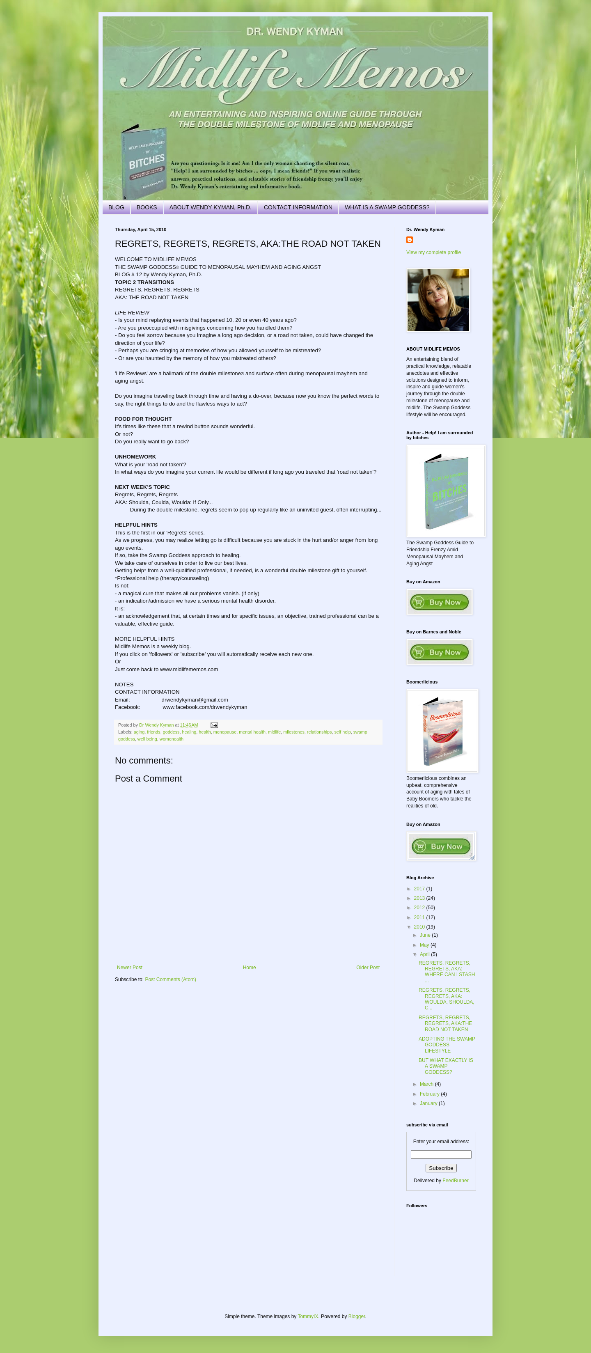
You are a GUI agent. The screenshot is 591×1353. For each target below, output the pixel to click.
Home (249, 967)
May (425, 945)
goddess (171, 731)
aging (139, 731)
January (429, 1103)
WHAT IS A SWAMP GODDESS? (387, 207)
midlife (274, 731)
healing (189, 731)
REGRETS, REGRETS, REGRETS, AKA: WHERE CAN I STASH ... (447, 972)
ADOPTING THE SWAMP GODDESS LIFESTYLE (447, 1045)
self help (342, 731)
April (425, 954)
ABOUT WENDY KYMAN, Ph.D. (211, 207)
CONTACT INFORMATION (298, 207)
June (426, 935)
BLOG (116, 207)
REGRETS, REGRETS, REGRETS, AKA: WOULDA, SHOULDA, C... (446, 999)
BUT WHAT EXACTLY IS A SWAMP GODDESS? (446, 1066)
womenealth (171, 738)
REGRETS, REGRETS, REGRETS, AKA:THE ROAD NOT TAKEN (445, 1023)
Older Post (368, 967)
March (427, 1084)
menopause (224, 731)
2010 (420, 927)
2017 (420, 889)
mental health (252, 731)
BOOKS (147, 207)
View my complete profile (433, 252)
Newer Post (129, 967)
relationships (319, 731)
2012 (420, 907)
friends (153, 731)
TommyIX (308, 1316)
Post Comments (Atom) (170, 979)
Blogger (356, 1316)
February (430, 1094)
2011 (420, 917)
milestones (294, 731)
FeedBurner (455, 1180)
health (205, 731)
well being (147, 738)
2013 (420, 898)
